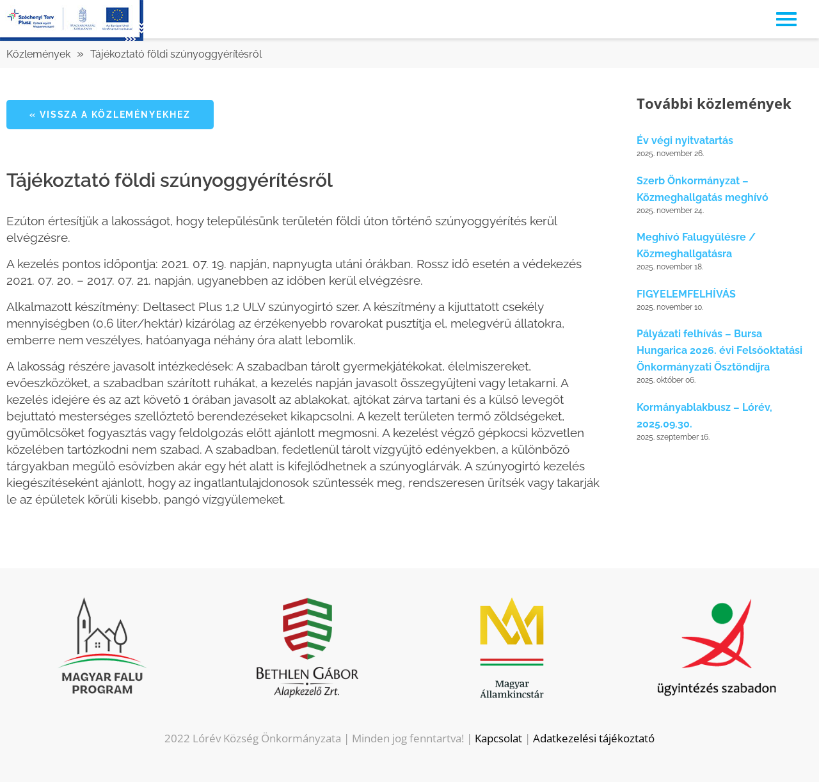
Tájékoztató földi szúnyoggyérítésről (176, 54)
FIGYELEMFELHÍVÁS (686, 294)
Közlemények (38, 54)
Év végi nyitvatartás (685, 140)
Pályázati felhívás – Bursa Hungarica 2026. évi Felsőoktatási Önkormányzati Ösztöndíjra (719, 350)
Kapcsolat (498, 738)
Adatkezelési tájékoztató (594, 738)
